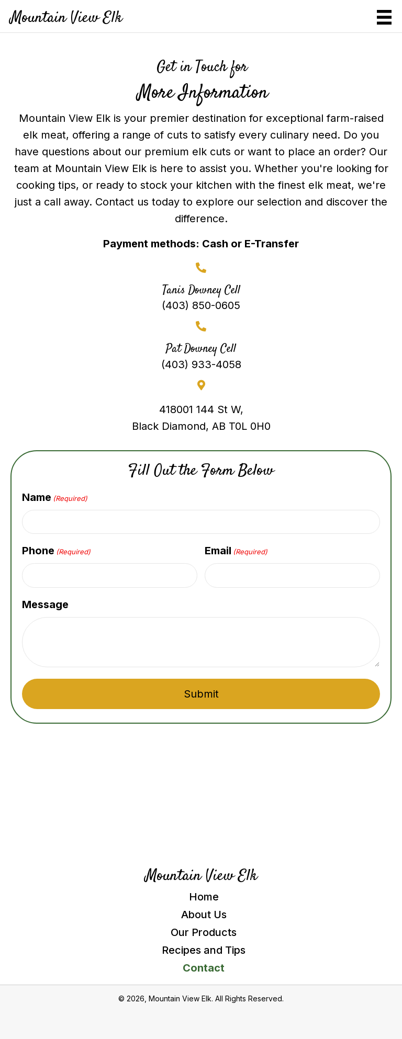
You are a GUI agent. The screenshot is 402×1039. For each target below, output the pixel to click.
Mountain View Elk (66, 18)
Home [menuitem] (204, 896)
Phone (56, 550)
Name (54, 497)
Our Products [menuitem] (204, 932)
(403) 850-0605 (201, 305)
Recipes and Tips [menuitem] (203, 950)
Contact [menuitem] (204, 968)
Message (45, 604)
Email (236, 550)
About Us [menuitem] (204, 914)
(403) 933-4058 (201, 364)
